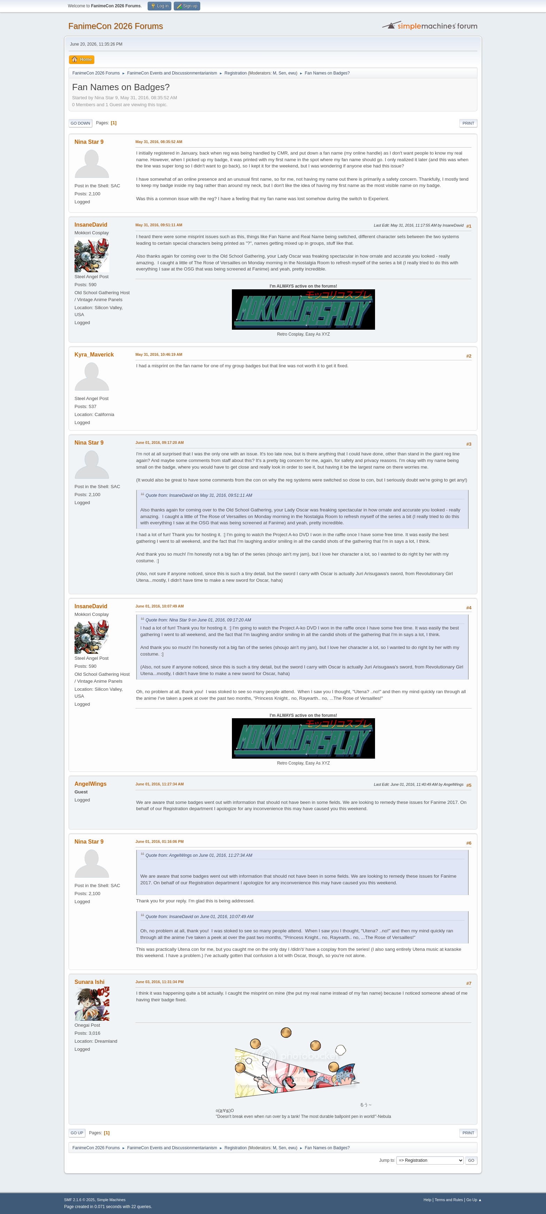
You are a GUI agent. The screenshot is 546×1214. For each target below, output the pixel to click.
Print (468, 123)
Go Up (77, 1133)
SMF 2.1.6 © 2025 (79, 1200)
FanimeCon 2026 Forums (115, 26)
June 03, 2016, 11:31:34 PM (159, 982)
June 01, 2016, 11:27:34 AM (159, 784)
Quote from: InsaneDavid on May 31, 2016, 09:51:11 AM (199, 495)
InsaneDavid (91, 225)
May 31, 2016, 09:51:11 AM (158, 225)
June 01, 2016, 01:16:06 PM (159, 841)
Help (427, 1200)
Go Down (80, 123)
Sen (282, 73)
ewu (292, 73)
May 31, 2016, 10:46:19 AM (158, 354)
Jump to (386, 1160)
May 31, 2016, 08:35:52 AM (158, 142)
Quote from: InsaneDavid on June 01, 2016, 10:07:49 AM (200, 916)
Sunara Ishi (89, 982)
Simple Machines (111, 1200)
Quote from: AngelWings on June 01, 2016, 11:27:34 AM (199, 855)
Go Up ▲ (474, 1200)
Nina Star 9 (89, 142)
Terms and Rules (449, 1200)
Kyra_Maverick (94, 355)
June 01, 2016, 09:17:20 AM (159, 442)
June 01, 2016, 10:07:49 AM (159, 606)
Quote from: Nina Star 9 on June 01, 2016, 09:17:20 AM (198, 620)
